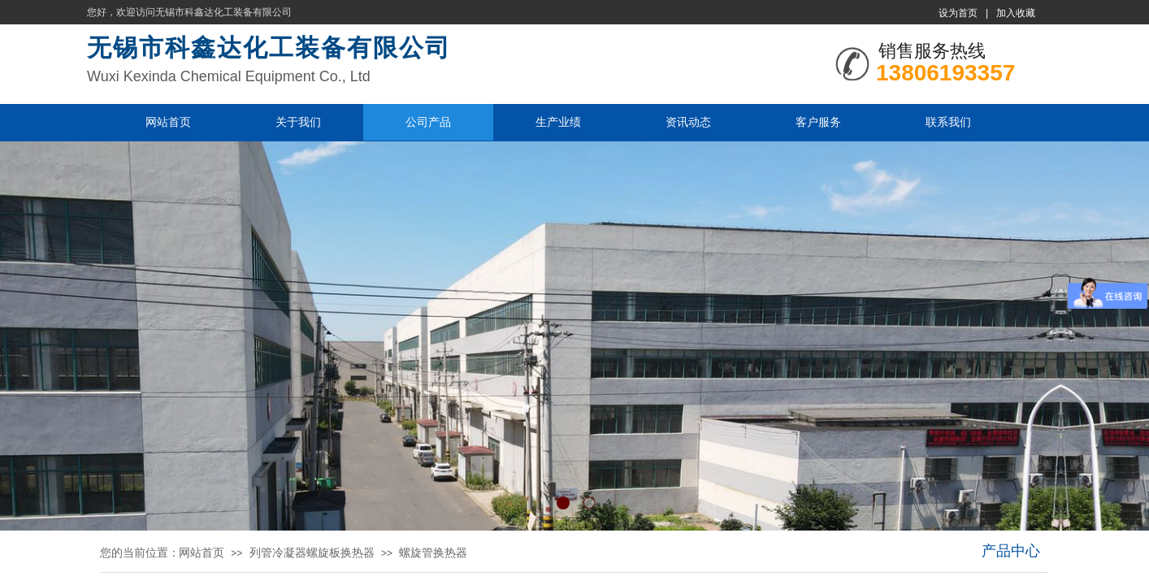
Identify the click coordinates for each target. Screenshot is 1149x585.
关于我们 (298, 121)
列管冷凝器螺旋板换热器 (312, 552)
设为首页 (958, 13)
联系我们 (948, 121)
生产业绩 (558, 121)
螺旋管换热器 (433, 552)
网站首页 (168, 121)
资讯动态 (688, 121)
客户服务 (818, 121)
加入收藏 (1015, 13)
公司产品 (428, 121)
